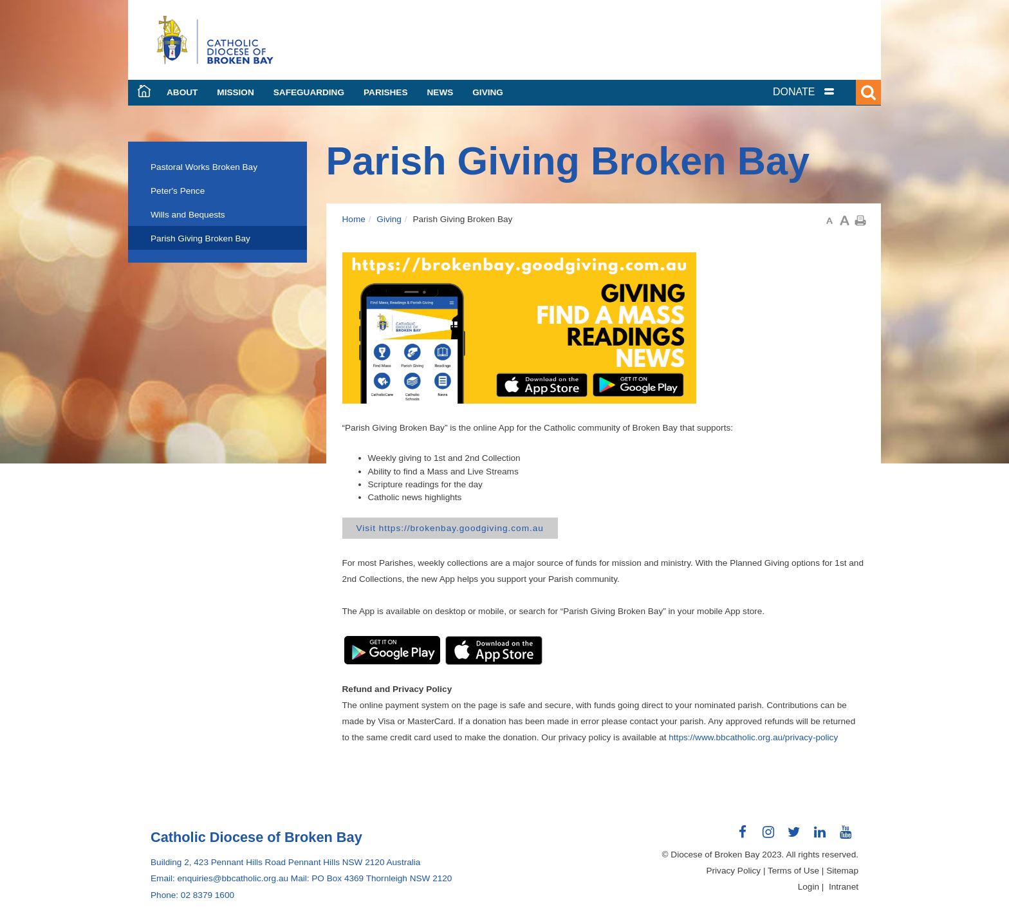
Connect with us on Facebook (742, 836)
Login (808, 887)
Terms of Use (793, 870)
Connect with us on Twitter (794, 836)
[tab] (820, 92)
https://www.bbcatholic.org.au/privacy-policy (753, 737)
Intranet (843, 887)
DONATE (794, 91)
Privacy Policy (734, 870)
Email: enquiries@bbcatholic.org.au (219, 878)
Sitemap (842, 870)
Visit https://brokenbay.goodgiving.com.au (450, 528)
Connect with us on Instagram (768, 836)
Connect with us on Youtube (845, 836)
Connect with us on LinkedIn (819, 836)
